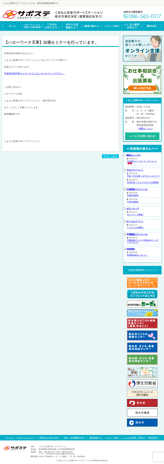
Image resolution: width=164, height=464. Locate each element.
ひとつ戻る (110, 156)
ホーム (10, 437)
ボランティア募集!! (135, 214)
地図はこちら (145, 128)
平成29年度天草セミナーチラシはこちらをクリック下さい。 (34, 73)
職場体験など (96, 437)
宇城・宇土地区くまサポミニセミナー (143, 176)
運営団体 (152, 437)
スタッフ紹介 (112, 437)
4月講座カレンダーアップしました (142, 161)
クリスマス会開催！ (135, 227)
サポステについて (26, 437)
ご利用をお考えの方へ (49, 437)
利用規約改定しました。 (137, 255)
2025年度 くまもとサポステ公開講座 (143, 182)
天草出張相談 (132, 202)
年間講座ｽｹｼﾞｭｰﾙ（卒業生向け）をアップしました (143, 241)
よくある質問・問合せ (134, 437)
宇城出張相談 (132, 195)
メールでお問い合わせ (142, 136)
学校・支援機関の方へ (75, 437)
